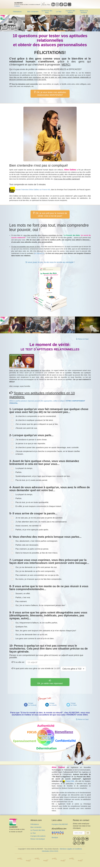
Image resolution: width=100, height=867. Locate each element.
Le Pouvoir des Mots (47, 11)
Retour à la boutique (84, 11)
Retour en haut (82, 339)
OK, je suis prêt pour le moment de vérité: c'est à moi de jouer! (50, 214)
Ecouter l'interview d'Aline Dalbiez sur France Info (32, 189)
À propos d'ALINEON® (60, 824)
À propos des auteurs (70, 11)
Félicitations (17, 12)
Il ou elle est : (18, 662)
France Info (69, 781)
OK (88, 833)
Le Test (58, 12)
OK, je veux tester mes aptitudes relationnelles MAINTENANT (50, 93)
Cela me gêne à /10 (73, 669)
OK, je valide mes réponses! (50, 682)
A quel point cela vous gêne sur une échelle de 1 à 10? (36, 668)
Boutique (55, 837)
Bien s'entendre (32, 12)
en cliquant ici (39, 253)
